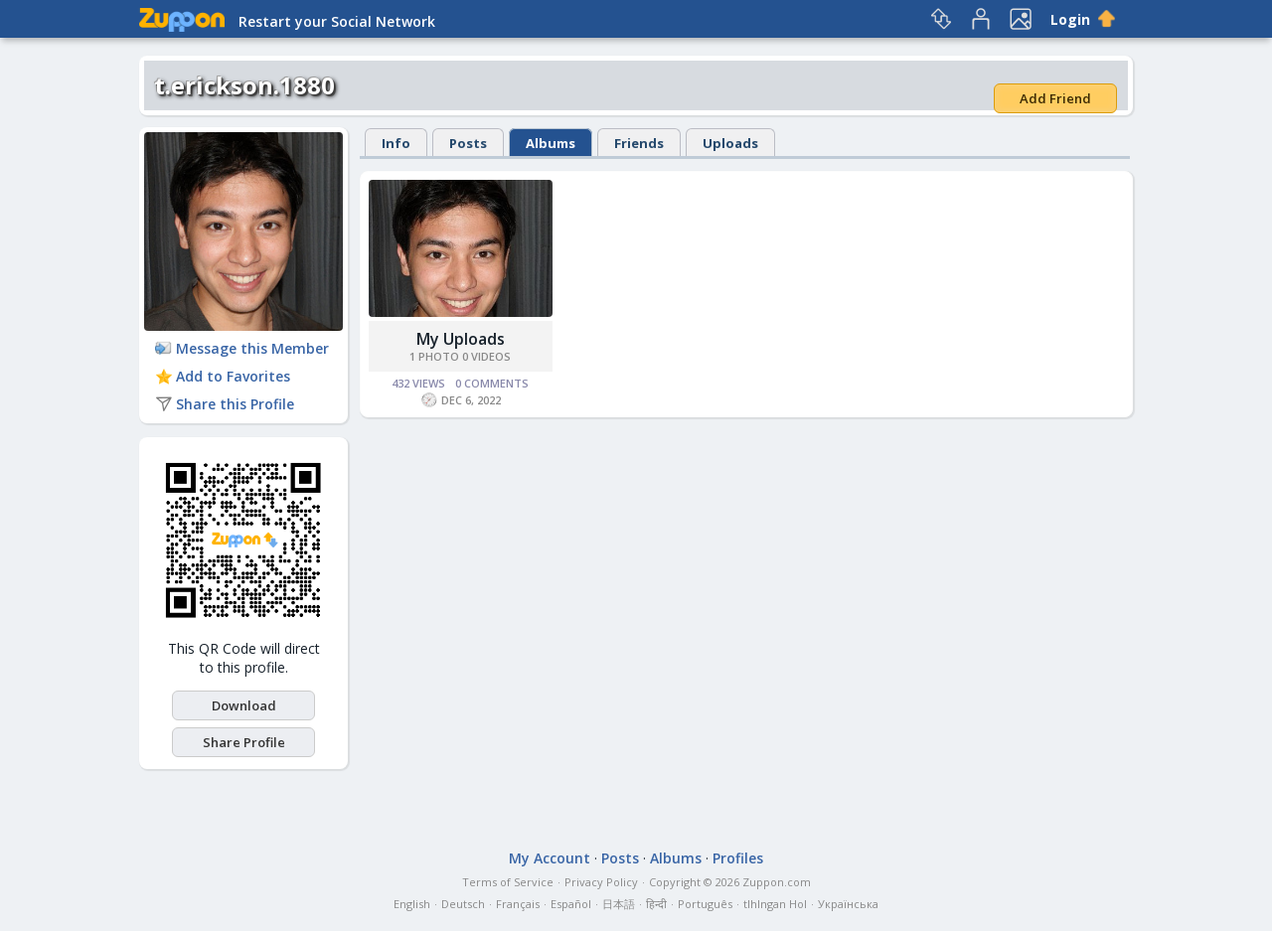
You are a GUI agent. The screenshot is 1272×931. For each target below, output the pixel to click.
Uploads (730, 143)
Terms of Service (508, 881)
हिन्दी (656, 903)
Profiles (738, 858)
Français (518, 903)
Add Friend (1055, 98)
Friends (639, 143)
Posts (468, 143)
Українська (848, 903)
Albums (550, 143)
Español (571, 903)
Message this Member (242, 348)
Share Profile (244, 742)
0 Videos (486, 356)
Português (705, 903)
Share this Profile (224, 403)
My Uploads (460, 339)
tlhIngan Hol (775, 903)
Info (396, 143)
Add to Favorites (222, 376)
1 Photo (434, 356)
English (412, 903)
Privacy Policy (601, 881)
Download (244, 705)
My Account (549, 858)
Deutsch (463, 903)
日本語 (618, 903)
